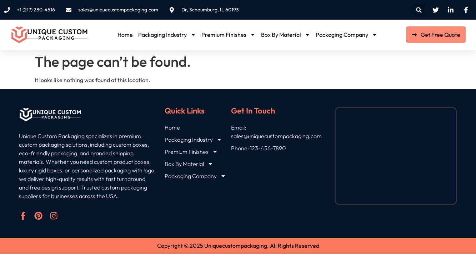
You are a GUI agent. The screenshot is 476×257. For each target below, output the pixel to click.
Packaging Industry (167, 34)
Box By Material (285, 34)
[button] (419, 9)
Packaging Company (346, 34)
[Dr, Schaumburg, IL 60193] (396, 156)
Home (125, 34)
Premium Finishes (228, 34)
